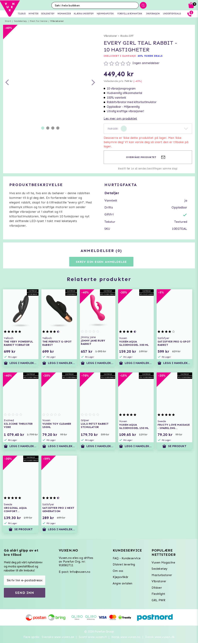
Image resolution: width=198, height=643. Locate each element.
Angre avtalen (122, 583)
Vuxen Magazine (163, 562)
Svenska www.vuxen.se (58, 637)
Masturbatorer (162, 575)
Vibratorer (57, 21)
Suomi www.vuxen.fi (93, 637)
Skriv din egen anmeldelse (101, 262)
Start (8, 21)
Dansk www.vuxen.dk (160, 637)
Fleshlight (158, 594)
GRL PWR (158, 600)
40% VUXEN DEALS (150, 56)
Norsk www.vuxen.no (126, 637)
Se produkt (174, 446)
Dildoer (157, 587)
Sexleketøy (20, 21)
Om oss (118, 571)
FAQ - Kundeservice (127, 558)
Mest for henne (38, 21)
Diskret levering (124, 564)
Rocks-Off (126, 36)
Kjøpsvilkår (120, 577)
